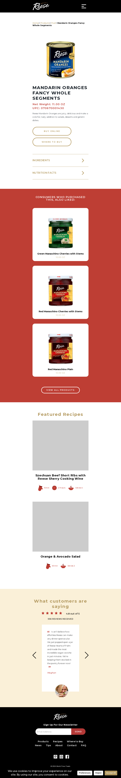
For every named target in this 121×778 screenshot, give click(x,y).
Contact (72, 745)
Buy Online (52, 131)
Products (45, 23)
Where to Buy (52, 142)
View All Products (60, 390)
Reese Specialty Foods (41, 6)
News (38, 745)
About (59, 745)
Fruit (53, 23)
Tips (48, 745)
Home (36, 23)
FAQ (83, 745)
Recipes (58, 741)
